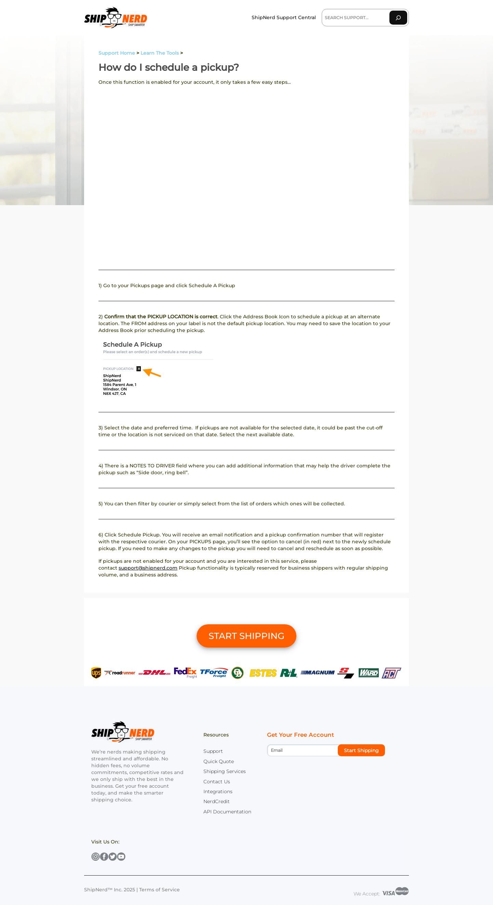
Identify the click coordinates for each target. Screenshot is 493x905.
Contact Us (216, 781)
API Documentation (227, 812)
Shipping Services (224, 771)
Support (213, 751)
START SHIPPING (246, 635)
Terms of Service (159, 890)
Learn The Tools (160, 53)
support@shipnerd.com (148, 568)
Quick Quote (218, 761)
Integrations (217, 791)
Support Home (116, 53)
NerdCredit (216, 801)
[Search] (398, 18)
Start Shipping (361, 750)
